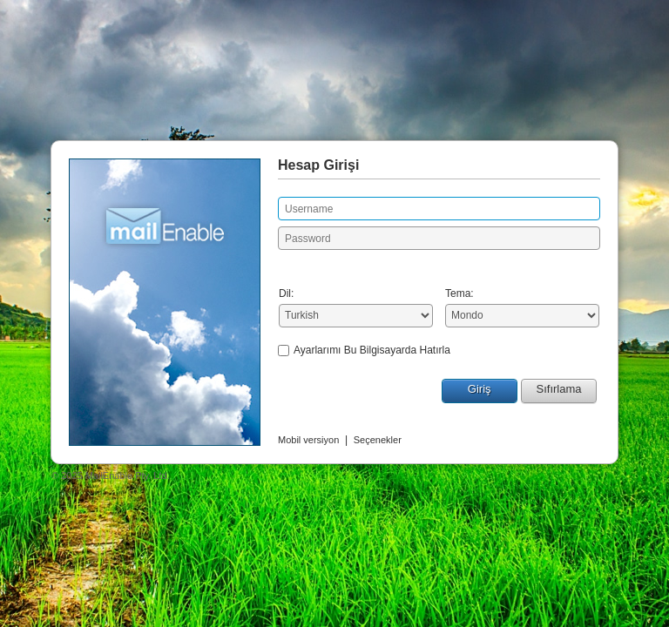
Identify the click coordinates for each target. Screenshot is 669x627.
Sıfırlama (558, 388)
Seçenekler (378, 440)
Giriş (479, 388)
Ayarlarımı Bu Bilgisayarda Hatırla (372, 350)
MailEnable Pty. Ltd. (127, 475)
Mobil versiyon (308, 440)
